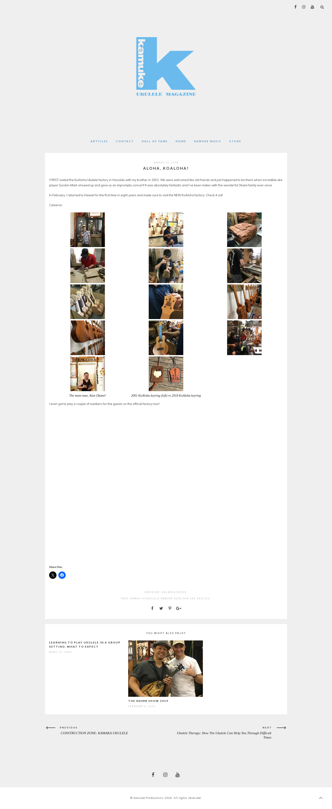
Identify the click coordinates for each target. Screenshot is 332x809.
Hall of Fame (155, 141)
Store (235, 141)
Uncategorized (174, 592)
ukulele (203, 598)
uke (193, 598)
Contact (125, 141)
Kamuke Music (208, 141)
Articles (99, 141)
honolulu (151, 598)
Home (181, 141)
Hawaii (135, 598)
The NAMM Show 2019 (148, 701)
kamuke (167, 598)
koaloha (181, 598)
